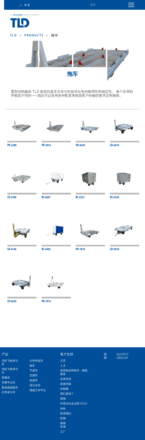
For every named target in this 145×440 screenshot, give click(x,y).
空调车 (34, 375)
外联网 (64, 388)
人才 (63, 365)
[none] (94, 4)
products (34, 35)
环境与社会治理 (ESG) (73, 403)
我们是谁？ (67, 393)
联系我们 (65, 413)
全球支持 (65, 379)
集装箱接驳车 (10, 387)
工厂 (63, 431)
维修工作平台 (38, 390)
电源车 (34, 380)
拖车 (32, 365)
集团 (63, 423)
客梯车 (6, 377)
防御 (63, 418)
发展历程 (65, 384)
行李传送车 (36, 360)
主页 (63, 360)
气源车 (34, 370)
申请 (63, 426)
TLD (13, 35)
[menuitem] (94, 4)
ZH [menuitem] (92, 4)
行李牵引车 (8, 392)
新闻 (63, 398)
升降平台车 (8, 382)
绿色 (63, 408)
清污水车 (35, 385)
